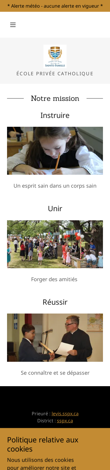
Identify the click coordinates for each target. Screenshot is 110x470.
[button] (13, 25)
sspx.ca (65, 420)
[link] (55, 56)
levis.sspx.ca (65, 413)
